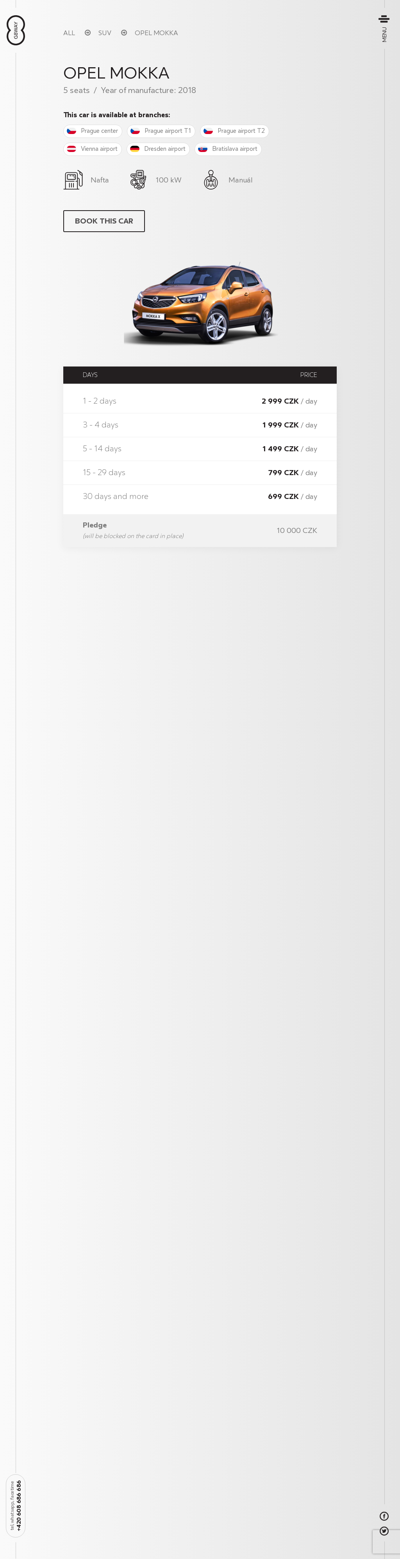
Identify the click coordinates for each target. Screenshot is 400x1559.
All (69, 33)
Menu (385, 28)
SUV (104, 33)
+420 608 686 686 (15, 1505)
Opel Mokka (156, 33)
